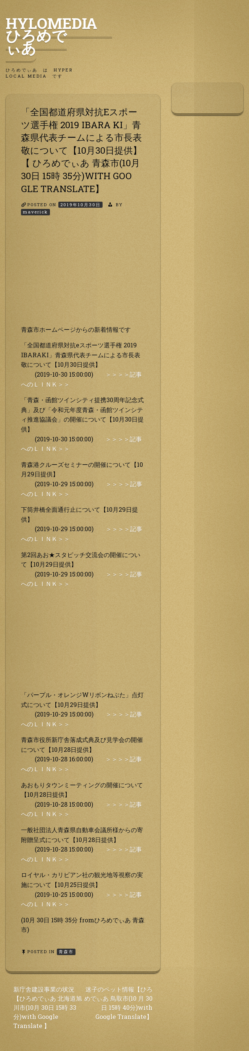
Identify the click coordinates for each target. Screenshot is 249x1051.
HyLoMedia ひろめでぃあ (59, 35)
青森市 (66, 951)
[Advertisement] (83, 277)
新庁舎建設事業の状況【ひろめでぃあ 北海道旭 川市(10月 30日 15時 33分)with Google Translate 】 (47, 1007)
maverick (35, 212)
